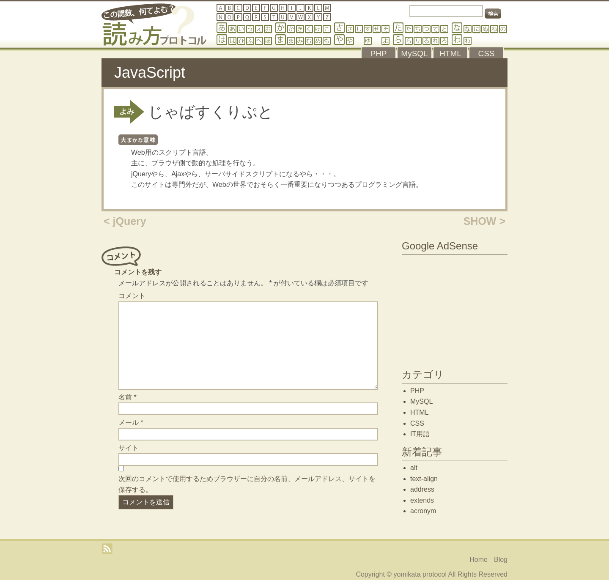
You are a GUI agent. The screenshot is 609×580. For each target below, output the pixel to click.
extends (422, 500)
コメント (131, 295)
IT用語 (420, 434)
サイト (128, 447)
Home (478, 559)
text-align (424, 478)
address (422, 489)
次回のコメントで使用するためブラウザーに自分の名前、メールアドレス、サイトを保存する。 (247, 484)
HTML (419, 412)
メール (130, 422)
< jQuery (125, 221)
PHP (417, 390)
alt (413, 467)
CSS (417, 423)
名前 (127, 397)
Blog (501, 559)
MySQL (421, 401)
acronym (423, 510)
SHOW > (484, 221)
